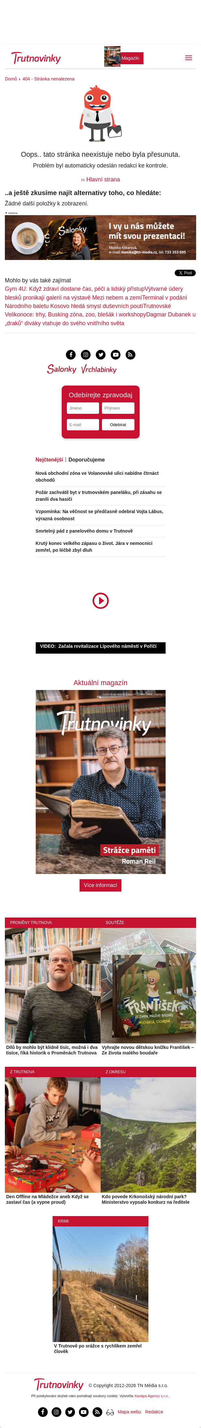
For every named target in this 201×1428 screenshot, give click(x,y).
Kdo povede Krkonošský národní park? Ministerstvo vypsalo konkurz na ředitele (146, 1199)
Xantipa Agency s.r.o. (151, 1396)
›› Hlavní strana (100, 179)
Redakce (154, 1411)
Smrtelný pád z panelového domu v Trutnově (84, 531)
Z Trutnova (22, 1072)
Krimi (63, 1221)
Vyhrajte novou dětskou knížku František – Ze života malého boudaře (148, 1050)
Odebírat (118, 424)
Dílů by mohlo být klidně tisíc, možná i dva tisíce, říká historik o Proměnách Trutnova (52, 1050)
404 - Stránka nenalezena (48, 78)
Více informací (100, 885)
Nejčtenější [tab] (49, 459)
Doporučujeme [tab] (87, 459)
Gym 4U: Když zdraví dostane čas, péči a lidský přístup (74, 289)
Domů (11, 78)
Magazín (130, 58)
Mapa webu (129, 1411)
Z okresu (116, 1072)
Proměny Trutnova (31, 922)
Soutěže (115, 922)
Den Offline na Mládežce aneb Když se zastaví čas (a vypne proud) (47, 1199)
